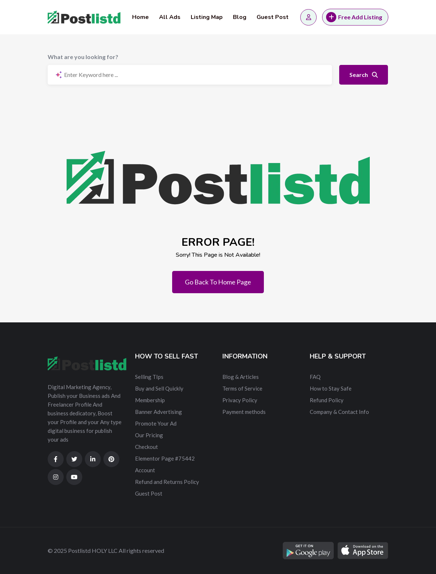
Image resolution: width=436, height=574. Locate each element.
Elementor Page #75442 (165, 458)
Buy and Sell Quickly (159, 388)
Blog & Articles (240, 376)
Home (140, 17)
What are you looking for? (83, 56)
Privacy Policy (239, 400)
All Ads (170, 17)
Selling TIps (149, 376)
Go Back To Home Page (218, 282)
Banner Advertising (158, 411)
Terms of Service (242, 388)
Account (145, 470)
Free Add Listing (354, 17)
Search (363, 74)
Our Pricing (149, 435)
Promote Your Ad (156, 423)
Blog (239, 17)
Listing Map (207, 17)
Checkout (146, 446)
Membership (150, 400)
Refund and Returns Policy (167, 481)
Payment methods (244, 411)
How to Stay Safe (331, 388)
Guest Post (273, 17)
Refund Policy (327, 400)
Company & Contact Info (339, 411)
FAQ (315, 376)
